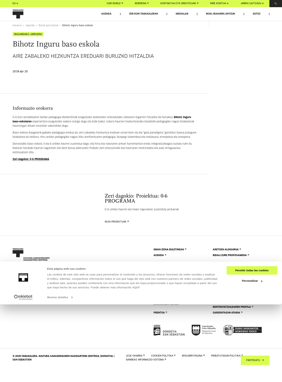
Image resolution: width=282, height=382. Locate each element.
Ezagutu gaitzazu (225, 283)
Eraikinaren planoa (167, 317)
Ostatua (160, 300)
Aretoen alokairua (226, 263)
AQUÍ (136, 365)
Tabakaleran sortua (227, 300)
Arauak (159, 312)
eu (15, 3)
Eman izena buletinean (170, 263)
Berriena (142, 3)
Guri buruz (115, 3)
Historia (219, 294)
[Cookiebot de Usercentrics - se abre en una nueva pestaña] (23, 375)
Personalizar (252, 358)
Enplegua (220, 314)
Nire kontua (219, 3)
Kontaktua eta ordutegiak (179, 3)
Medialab (182, 14)
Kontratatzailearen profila (233, 320)
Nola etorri (162, 289)
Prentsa (160, 326)
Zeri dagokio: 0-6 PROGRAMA (31, 172)
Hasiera (17, 35)
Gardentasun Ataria (227, 326)
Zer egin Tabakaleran (143, 14)
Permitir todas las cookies (252, 348)
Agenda (106, 14)
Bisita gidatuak (164, 294)
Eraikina (219, 289)
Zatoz (256, 14)
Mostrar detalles (57, 374)
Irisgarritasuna (165, 306)
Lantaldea (220, 306)
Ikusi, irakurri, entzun (220, 14)
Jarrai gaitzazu (252, 3)
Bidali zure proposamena (230, 269)
